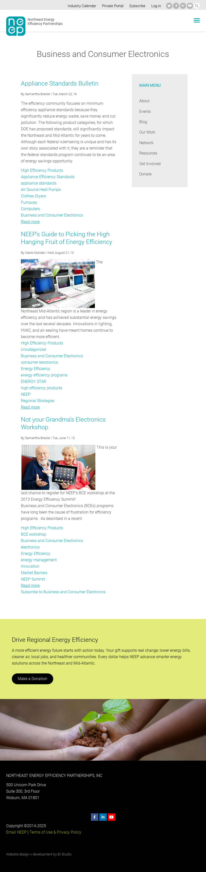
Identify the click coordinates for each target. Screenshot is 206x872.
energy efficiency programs (44, 375)
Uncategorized (33, 349)
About (144, 101)
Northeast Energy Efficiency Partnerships (45, 21)
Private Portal (111, 6)
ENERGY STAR (33, 381)
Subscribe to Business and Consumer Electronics (63, 592)
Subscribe (137, 6)
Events (145, 111)
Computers (30, 208)
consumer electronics (39, 362)
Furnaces (29, 202)
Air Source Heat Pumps (41, 189)
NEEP (26, 394)
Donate (145, 174)
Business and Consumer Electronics (52, 215)
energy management (39, 560)
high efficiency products (41, 388)
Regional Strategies (37, 400)
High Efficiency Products (42, 170)
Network (146, 142)
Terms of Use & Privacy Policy (55, 832)
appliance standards (38, 183)
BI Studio (64, 854)
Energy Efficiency (35, 368)
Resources (148, 153)
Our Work (147, 132)
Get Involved (149, 163)
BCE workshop (33, 534)
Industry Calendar (80, 6)
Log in (155, 6)
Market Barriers (34, 572)
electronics (30, 547)
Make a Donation (32, 678)
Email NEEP (16, 832)
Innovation (30, 566)
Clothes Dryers (33, 196)
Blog (143, 122)
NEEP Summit (33, 579)
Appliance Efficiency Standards (47, 176)
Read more (30, 221)
